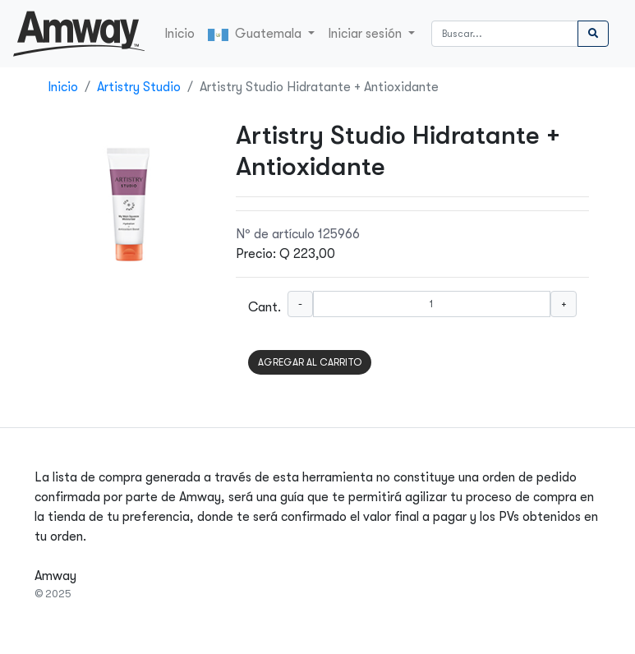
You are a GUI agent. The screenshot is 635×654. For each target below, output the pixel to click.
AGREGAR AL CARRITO (309, 362)
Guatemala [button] (256, 33)
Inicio (179, 33)
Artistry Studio (139, 87)
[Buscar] (504, 34)
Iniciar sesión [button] (366, 33)
